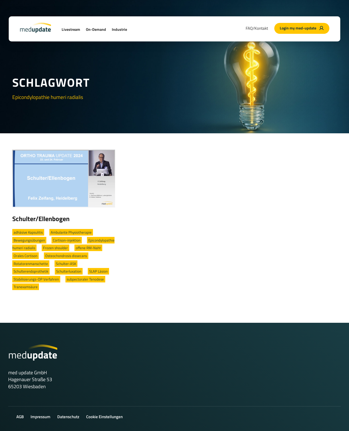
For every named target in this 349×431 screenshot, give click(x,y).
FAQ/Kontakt (257, 28)
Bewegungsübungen (29, 240)
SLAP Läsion (98, 271)
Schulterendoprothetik (31, 271)
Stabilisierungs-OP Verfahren (36, 279)
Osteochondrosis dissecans (66, 255)
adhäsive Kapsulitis (28, 232)
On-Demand (96, 29)
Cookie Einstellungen (104, 417)
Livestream (71, 29)
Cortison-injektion (66, 240)
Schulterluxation (68, 271)
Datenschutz (68, 417)
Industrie (119, 29)
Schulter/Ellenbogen (41, 219)
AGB (20, 417)
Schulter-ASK (66, 263)
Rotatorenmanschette (31, 263)
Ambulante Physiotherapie (71, 232)
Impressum (40, 417)
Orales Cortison (25, 255)
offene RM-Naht (88, 248)
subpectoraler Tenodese (85, 279)
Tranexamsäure (26, 287)
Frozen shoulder (55, 248)
